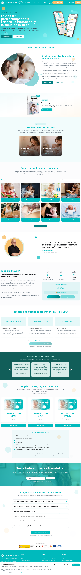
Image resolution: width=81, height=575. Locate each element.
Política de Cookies (24, 572)
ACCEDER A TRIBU (58, 2)
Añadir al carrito (13, 425)
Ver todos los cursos (40, 226)
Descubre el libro (46, 109)
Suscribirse (50, 478)
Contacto (63, 558)
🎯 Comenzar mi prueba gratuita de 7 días (40, 343)
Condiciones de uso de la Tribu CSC (49, 558)
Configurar (67, 564)
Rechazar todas (57, 564)
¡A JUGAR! (50, 2)
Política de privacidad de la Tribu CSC (49, 560)
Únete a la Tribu (18, 36)
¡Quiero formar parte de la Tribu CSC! (40, 532)
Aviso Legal (23, 557)
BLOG (33, 2)
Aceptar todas (76, 564)
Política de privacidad (25, 558)
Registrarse (71, 2)
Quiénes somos (65, 557)
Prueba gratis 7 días (67, 297)
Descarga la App (6, 36)
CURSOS (38, 2)
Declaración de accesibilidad (67, 560)
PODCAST (44, 2)
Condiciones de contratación (47, 557)
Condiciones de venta (25, 560)
